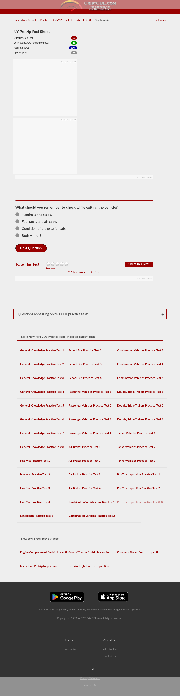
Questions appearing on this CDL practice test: (53, 314)
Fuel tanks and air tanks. (38, 221)
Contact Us (110, 655)
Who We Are (110, 649)
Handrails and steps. (35, 214)
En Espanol (160, 20)
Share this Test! (138, 264)
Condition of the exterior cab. (42, 228)
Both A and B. (30, 235)
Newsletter (70, 649)
